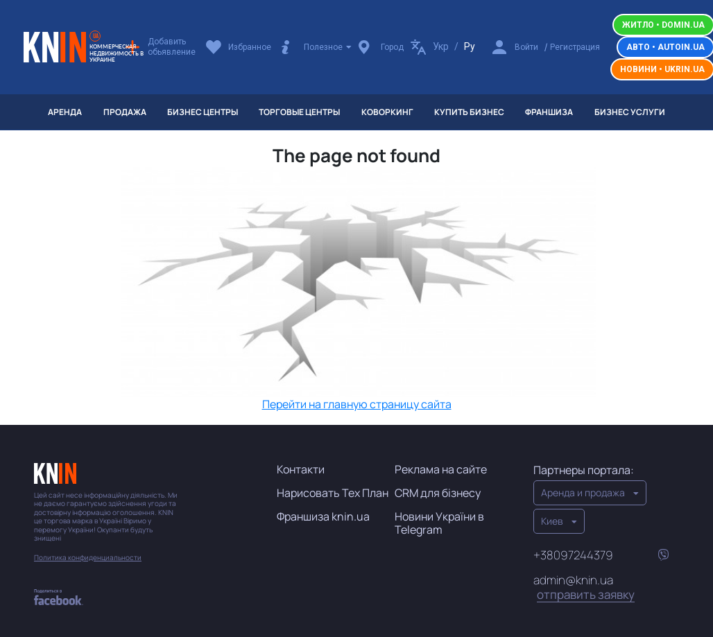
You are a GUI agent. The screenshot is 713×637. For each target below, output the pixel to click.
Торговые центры (299, 112)
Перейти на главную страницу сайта (357, 404)
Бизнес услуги (629, 112)
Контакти (301, 469)
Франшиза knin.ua (323, 516)
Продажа (124, 112)
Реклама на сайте (441, 469)
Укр (441, 46)
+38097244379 (573, 555)
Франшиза (549, 112)
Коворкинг (387, 112)
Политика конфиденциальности (87, 557)
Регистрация (575, 47)
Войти (526, 47)
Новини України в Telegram (439, 523)
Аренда (65, 112)
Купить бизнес (469, 112)
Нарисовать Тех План (332, 492)
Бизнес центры (202, 112)
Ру (469, 46)
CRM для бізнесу (438, 492)
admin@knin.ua (584, 588)
